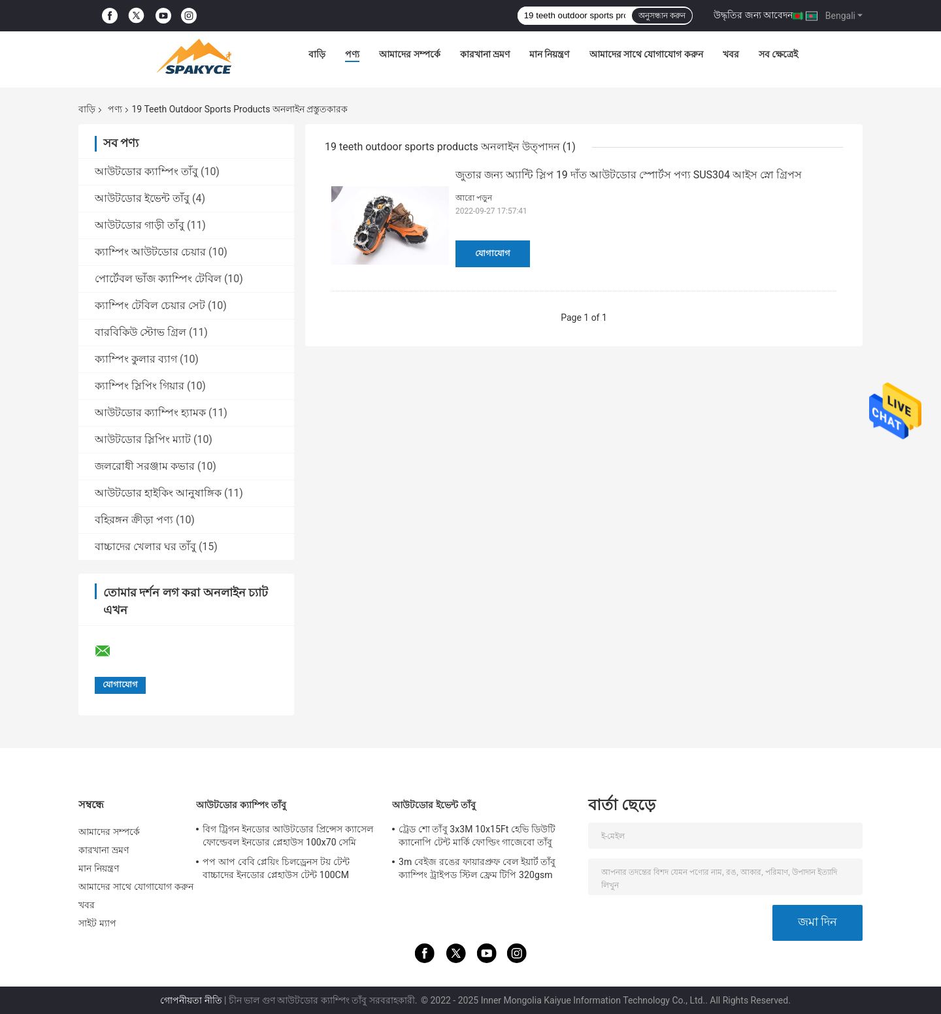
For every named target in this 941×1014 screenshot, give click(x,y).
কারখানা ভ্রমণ (485, 54)
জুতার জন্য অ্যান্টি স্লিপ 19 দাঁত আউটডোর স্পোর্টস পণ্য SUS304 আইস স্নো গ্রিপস (628, 175)
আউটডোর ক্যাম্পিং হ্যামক (150, 412)
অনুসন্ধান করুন (661, 15)
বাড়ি (316, 54)
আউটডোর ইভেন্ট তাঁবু (142, 198)
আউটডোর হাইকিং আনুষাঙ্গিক (158, 493)
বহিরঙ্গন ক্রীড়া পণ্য (134, 520)
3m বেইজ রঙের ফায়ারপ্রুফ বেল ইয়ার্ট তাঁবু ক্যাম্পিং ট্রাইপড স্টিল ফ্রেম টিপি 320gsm (477, 868)
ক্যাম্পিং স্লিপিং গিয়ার (139, 386)
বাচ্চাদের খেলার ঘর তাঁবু (145, 546)
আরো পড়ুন (473, 198)
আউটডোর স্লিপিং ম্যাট (143, 439)
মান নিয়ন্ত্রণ (549, 54)
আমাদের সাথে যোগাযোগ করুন (646, 54)
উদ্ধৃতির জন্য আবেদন (753, 15)
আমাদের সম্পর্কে (409, 54)
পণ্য (352, 54)
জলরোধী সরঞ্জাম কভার (145, 466)
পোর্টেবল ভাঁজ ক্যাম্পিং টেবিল (158, 278)
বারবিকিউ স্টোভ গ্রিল (140, 332)
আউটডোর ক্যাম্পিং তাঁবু (146, 171)
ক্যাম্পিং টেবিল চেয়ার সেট (150, 305)
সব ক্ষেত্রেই (778, 54)
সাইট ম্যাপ (97, 923)
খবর (731, 54)
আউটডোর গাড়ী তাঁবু (139, 225)
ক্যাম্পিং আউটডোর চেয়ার (150, 252)
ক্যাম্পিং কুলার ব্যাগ (136, 359)
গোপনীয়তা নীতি (191, 1000)
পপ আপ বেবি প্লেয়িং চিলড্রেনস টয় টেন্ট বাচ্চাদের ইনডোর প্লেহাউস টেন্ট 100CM (276, 868)
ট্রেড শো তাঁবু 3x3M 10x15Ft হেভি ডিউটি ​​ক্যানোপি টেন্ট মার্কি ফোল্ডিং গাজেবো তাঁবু (478, 835)
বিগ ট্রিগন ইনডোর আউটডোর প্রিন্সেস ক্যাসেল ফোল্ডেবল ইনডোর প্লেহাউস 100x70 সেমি (288, 835)
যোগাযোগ (492, 253)
